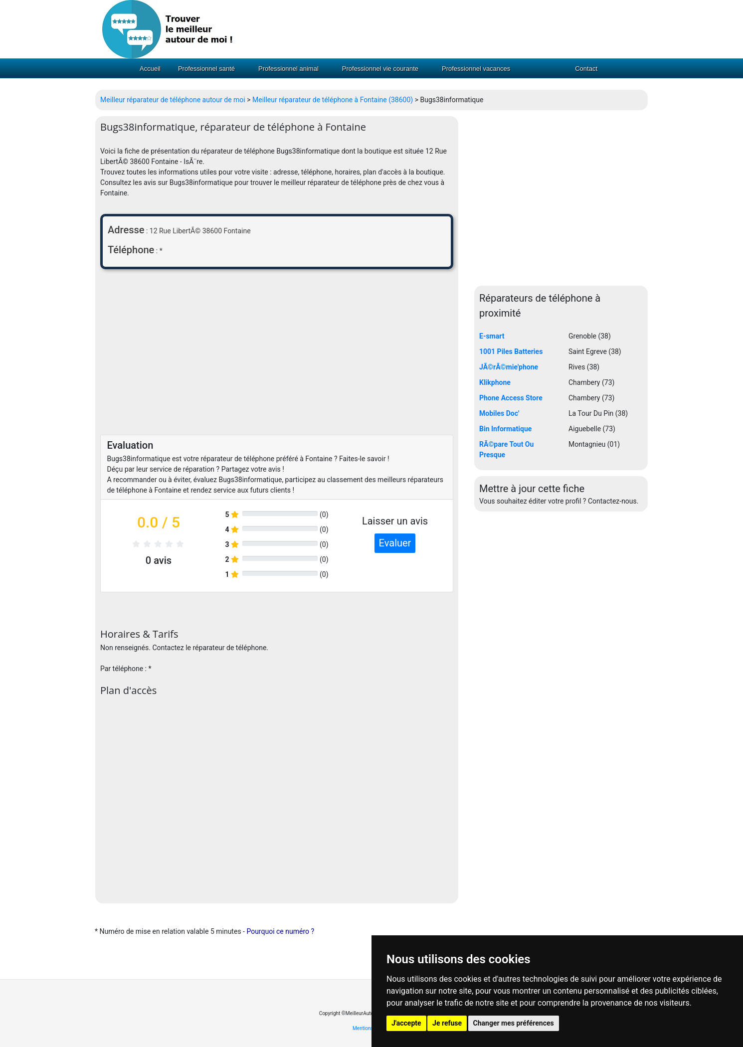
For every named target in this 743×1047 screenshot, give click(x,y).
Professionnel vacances (476, 68)
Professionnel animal (288, 68)
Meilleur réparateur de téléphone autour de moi (172, 100)
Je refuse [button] (447, 1023)
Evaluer (395, 543)
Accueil (150, 68)
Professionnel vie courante (380, 68)
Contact (586, 68)
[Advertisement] (276, 354)
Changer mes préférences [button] (513, 1023)
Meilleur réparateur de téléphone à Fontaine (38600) (332, 100)
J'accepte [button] (406, 1023)
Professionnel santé (206, 68)
